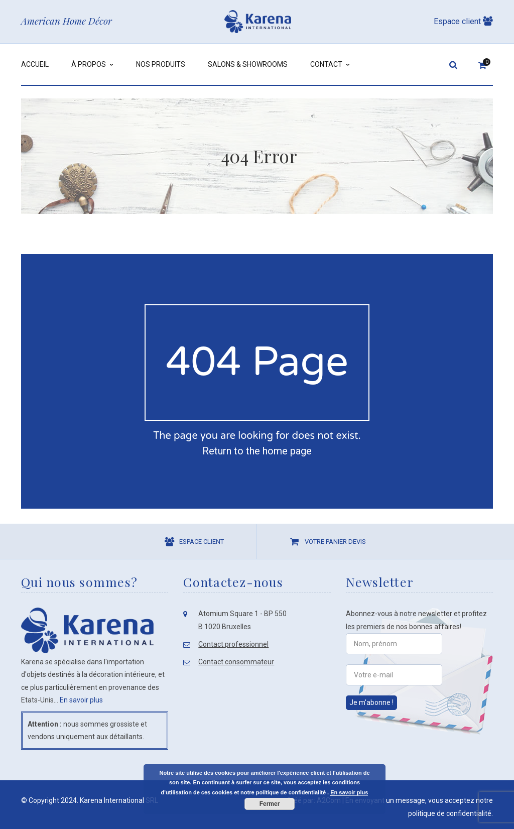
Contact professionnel (233, 644)
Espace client (463, 21)
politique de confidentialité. (450, 813)
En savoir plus (81, 700)
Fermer (270, 803)
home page (287, 451)
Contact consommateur (236, 662)
